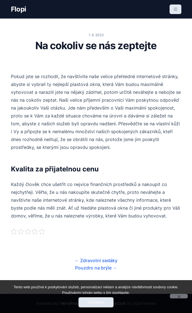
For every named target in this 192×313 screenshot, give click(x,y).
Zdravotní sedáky (96, 260)
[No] (179, 296)
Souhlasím (96, 302)
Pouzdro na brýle (96, 268)
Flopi (18, 9)
